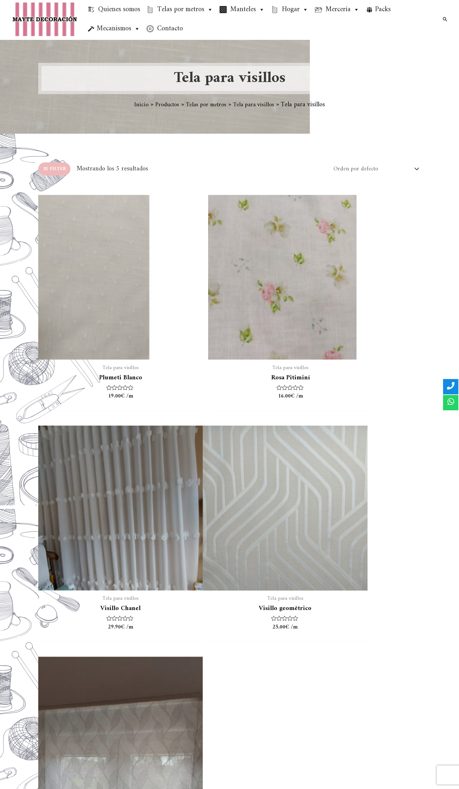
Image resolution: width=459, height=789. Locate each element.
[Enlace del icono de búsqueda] (445, 19)
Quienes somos (257, 660)
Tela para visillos (151, 672)
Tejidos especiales (152, 731)
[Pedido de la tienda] (370, 170)
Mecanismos (118, 28)
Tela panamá (145, 708)
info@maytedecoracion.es (392, 748)
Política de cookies (261, 696)
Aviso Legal (252, 672)
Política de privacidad (265, 684)
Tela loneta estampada (158, 696)
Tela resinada (146, 684)
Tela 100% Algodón (155, 660)
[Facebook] (397, 775)
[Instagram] (416, 775)
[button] (209, 9)
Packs (383, 9)
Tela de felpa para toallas (161, 720)
